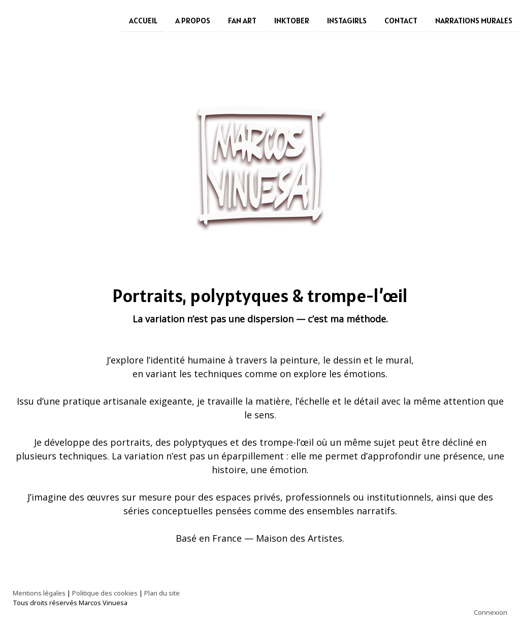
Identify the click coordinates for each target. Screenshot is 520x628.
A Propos (192, 20)
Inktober (291, 20)
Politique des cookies (105, 593)
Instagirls (347, 20)
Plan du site (162, 593)
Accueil (143, 20)
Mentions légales (39, 593)
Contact (400, 20)
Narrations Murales (473, 20)
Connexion (490, 612)
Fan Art (242, 20)
